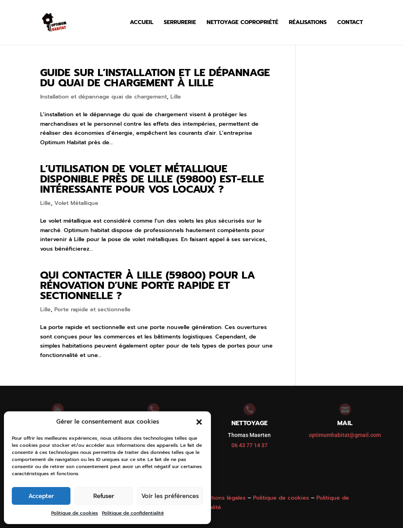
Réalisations (308, 23)
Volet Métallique (76, 203)
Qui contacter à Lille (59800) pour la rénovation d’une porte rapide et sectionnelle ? (147, 285)
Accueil (141, 23)
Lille (175, 97)
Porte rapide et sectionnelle (92, 309)
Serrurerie (180, 23)
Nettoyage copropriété (242, 23)
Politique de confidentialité (133, 513)
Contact (350, 23)
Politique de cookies (74, 513)
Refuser (103, 496)
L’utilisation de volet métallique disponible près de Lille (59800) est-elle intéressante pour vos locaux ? (152, 179)
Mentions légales (223, 498)
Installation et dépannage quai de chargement (103, 97)
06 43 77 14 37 (249, 445)
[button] (199, 422)
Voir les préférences (170, 496)
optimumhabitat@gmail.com (345, 435)
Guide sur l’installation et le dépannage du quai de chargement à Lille (155, 78)
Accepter (41, 496)
